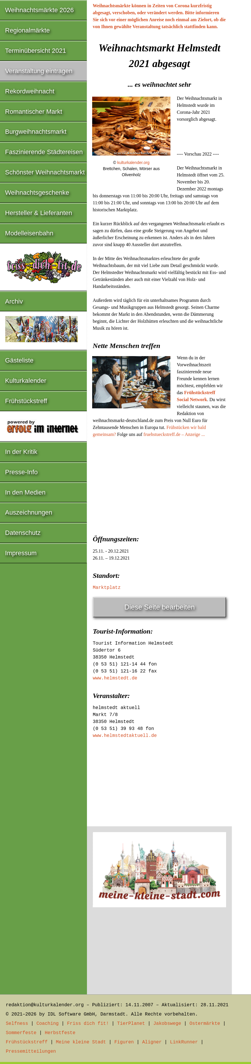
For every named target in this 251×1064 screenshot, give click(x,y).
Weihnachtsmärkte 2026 (39, 10)
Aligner (152, 1042)
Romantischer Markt (33, 111)
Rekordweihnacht (29, 91)
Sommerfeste (21, 1033)
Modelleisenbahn (29, 233)
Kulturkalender (25, 380)
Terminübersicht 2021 (35, 50)
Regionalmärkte (27, 30)
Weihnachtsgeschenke (37, 192)
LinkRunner (184, 1042)
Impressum (21, 553)
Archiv (14, 301)
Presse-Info (21, 472)
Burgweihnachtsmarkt (36, 131)
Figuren (124, 1042)
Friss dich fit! (88, 1023)
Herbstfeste (60, 1033)
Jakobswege (167, 1023)
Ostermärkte (205, 1023)
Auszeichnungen (28, 512)
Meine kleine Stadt (81, 1042)
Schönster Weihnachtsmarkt (45, 172)
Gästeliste (19, 360)
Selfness (17, 1023)
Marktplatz (107, 587)
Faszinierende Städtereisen (44, 152)
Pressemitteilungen (31, 1051)
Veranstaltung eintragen (38, 71)
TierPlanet (131, 1023)
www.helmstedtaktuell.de (125, 735)
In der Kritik (21, 451)
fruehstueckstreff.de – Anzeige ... (174, 434)
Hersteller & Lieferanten (38, 213)
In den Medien (25, 492)
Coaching (48, 1023)
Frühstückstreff (26, 401)
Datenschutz (23, 532)
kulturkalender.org (133, 162)
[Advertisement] (159, 484)
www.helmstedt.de (115, 678)
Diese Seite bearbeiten (159, 607)
